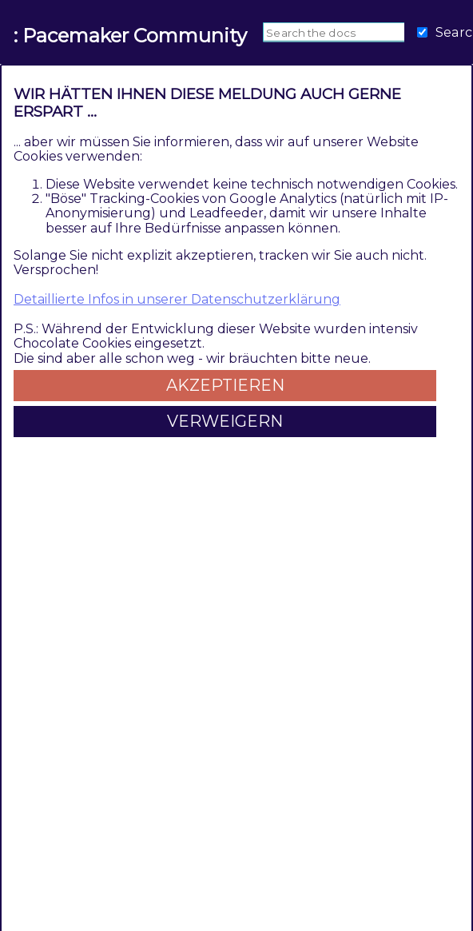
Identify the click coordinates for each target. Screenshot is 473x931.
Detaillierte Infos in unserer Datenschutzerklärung (177, 299)
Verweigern (225, 421)
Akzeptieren (225, 385)
